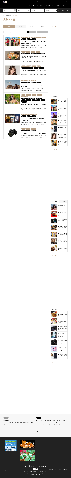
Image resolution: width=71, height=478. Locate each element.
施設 (59, 427)
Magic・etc (47, 422)
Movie (38, 424)
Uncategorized (6, 420)
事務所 (52, 427)
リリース (37, 431)
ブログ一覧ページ (49, 5)
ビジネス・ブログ (56, 426)
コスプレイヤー (40, 426)
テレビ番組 (65, 1)
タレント (45, 426)
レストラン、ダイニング (45, 427)
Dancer (63, 420)
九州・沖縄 (14, 422)
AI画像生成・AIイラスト (51, 420)
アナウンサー (45, 424)
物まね (38, 429)
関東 (5, 424)
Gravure (42, 422)
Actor (41, 420)
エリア (44, 1)
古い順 (31, 26)
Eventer (38, 422)
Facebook (3, 470)
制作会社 (56, 427)
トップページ (37, 1)
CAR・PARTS (59, 420)
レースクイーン (39, 433)
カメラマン (63, 424)
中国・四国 (9, 422)
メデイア (61, 426)
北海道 (18, 422)
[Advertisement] (59, 60)
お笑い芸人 (58, 424)
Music (41, 424)
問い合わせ (65, 5)
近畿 (32, 422)
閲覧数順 (42, 26)
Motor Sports (63, 422)
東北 (27, 422)
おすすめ (58, 1)
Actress (44, 420)
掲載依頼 (58, 5)
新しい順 (20, 26)
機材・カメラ (63, 427)
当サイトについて (30, 5)
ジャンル (51, 1)
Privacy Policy (40, 5)
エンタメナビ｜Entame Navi (35, 467)
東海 (29, 422)
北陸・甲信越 (22, 422)
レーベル (38, 427)
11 (44, 32)
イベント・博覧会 (52, 424)
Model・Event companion (54, 422)
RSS (5, 470)
